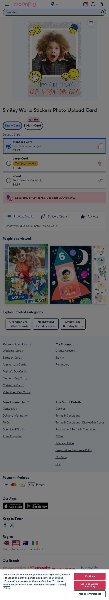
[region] (54, 584)
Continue (90, 576)
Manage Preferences (90, 594)
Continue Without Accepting (89, 585)
